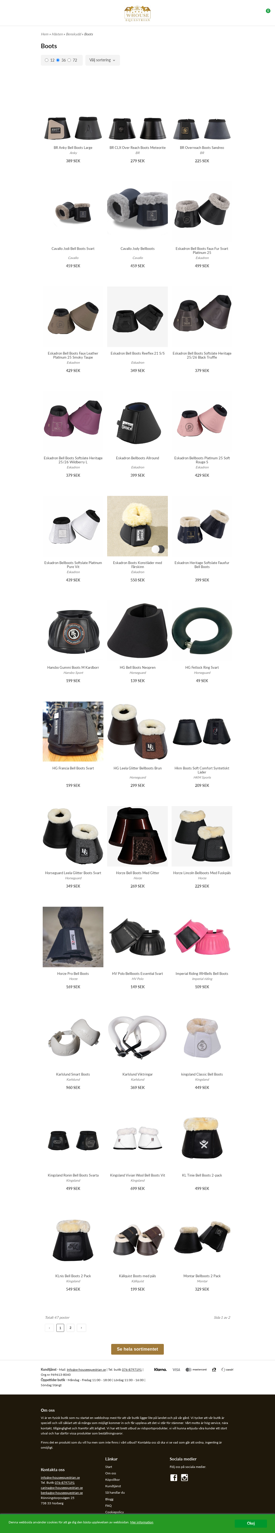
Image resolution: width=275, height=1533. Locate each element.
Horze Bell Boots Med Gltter (137, 873)
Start (108, 1467)
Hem (44, 34)
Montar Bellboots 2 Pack (202, 1276)
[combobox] (102, 60)
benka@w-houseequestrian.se (62, 1493)
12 (50, 60)
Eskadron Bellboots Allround (137, 458)
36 (61, 60)
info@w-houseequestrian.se (60, 1477)
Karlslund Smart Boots (73, 1074)
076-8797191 (132, 1369)
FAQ (108, 1506)
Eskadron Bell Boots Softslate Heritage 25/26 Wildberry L (73, 460)
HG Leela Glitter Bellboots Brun (138, 768)
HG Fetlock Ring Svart (202, 667)
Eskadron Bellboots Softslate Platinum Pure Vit (73, 565)
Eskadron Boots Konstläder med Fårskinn (137, 565)
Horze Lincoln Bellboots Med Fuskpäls (202, 873)
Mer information (141, 1522)
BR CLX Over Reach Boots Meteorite (138, 147)
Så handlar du (115, 1492)
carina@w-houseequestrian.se (62, 1488)
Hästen (57, 34)
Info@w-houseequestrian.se (86, 1369)
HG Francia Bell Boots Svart (73, 768)
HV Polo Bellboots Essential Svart (137, 973)
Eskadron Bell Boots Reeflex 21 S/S (138, 353)
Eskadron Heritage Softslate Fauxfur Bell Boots (202, 565)
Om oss (110, 1473)
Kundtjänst (113, 1486)
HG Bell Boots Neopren (137, 667)
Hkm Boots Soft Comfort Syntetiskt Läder (202, 770)
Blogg (109, 1499)
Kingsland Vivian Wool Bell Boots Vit (137, 1175)
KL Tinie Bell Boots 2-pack (202, 1175)
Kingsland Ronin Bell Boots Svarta (73, 1175)
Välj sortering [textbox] (100, 60)
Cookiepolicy (114, 1512)
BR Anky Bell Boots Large (73, 147)
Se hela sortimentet (137, 1349)
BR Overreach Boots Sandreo (202, 147)
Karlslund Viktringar (137, 1074)
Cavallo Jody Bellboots (138, 248)
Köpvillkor (112, 1480)
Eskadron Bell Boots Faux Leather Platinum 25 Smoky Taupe (73, 355)
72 (72, 60)
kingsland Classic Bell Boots (202, 1074)
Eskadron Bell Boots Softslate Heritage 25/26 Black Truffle (202, 355)
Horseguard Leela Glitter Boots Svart (73, 873)
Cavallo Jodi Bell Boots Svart (73, 248)
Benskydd (74, 34)
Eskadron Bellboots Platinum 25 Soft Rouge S (202, 460)
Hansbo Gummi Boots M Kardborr (73, 667)
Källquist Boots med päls (137, 1276)
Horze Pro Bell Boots (73, 973)
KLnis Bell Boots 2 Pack (73, 1276)
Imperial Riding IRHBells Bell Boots (202, 973)
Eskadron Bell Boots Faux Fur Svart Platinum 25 (202, 250)
